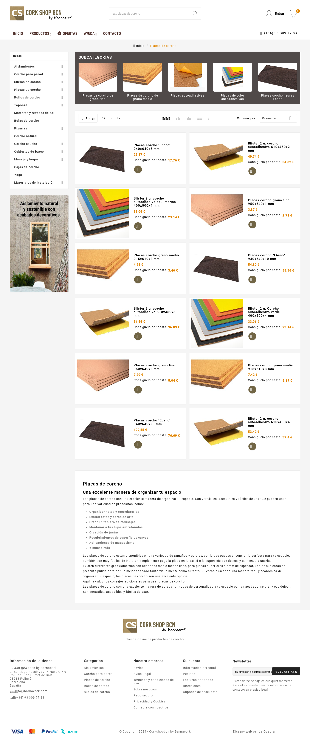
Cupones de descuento (200, 692)
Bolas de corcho (26, 120)
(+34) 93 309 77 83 (29, 697)
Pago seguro (143, 695)
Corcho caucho (25, 144)
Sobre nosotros (145, 689)
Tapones (21, 105)
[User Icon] (275, 13)
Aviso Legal (142, 674)
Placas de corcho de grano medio (142, 97)
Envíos (138, 668)
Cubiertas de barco (29, 151)
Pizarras (20, 128)
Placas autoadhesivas (188, 95)
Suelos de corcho (27, 82)
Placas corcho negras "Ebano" (277, 97)
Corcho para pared (28, 74)
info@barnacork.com (31, 691)
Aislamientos (24, 66)
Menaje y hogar (26, 159)
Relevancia (278, 118)
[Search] (195, 13)
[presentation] (268, 703)
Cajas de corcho (26, 167)
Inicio (17, 56)
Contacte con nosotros (151, 707)
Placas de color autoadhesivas (232, 97)
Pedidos (189, 674)
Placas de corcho (27, 89)
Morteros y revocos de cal (34, 113)
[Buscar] (149, 13)
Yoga (18, 175)
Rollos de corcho (27, 97)
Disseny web (242, 731)
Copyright (131, 731)
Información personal (199, 668)
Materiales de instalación (34, 182)
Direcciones (192, 686)
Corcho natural (25, 136)
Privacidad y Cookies (149, 701)
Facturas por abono (198, 680)
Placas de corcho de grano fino (97, 97)
